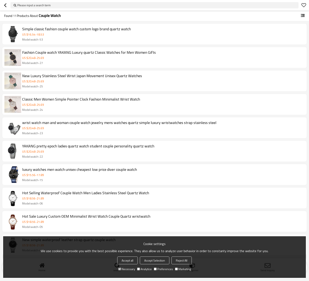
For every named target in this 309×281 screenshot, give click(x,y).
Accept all (127, 260)
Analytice (144, 269)
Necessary (126, 269)
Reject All (181, 260)
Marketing (183, 269)
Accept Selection (154, 260)
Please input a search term (34, 5)
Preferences (163, 269)
